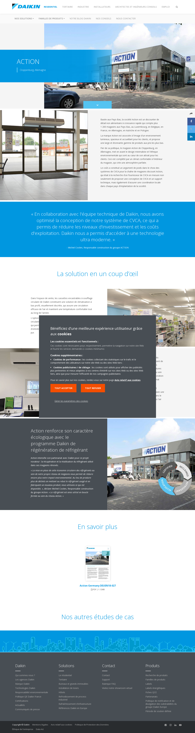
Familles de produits (155, 679)
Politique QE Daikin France (28, 696)
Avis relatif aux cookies (61, 724)
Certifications (21, 700)
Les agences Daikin (24, 679)
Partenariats (151, 696)
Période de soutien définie (158, 711)
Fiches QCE (151, 692)
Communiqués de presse (27, 709)
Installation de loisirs (69, 688)
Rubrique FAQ (109, 683)
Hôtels (62, 692)
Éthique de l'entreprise (22, 729)
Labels (148, 683)
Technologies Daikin (25, 688)
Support (106, 679)
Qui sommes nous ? (25, 675)
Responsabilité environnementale (31, 692)
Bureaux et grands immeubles (73, 683)
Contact (106, 675)
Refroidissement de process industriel (72, 698)
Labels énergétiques (155, 688)
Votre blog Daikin (80, 18)
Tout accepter (63, 388)
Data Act (40, 729)
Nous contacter (126, 18)
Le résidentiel (65, 675)
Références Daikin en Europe (73, 708)
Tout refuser (93, 388)
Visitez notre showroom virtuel (117, 688)
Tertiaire (63, 679)
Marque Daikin (22, 683)
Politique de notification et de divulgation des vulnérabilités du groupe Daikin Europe (161, 703)
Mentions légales (40, 724)
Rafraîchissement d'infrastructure (75, 703)
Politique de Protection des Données (92, 724)
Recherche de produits (156, 675)
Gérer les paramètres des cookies (71, 401)
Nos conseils (103, 18)
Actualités (20, 705)
